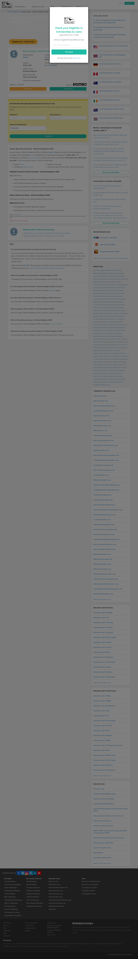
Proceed (69, 52)
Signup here (77, 58)
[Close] (85, 8)
